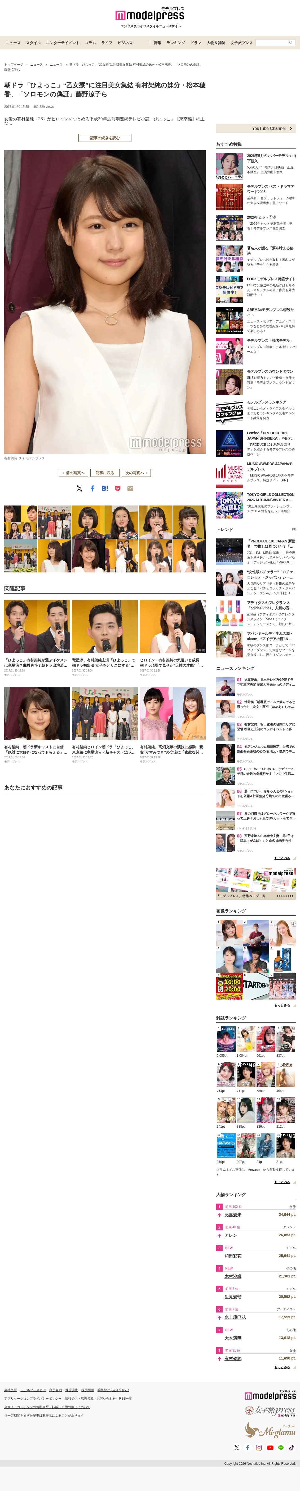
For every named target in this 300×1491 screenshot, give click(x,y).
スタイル (33, 43)
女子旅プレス (242, 43)
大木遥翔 (232, 1338)
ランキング (175, 43)
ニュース (13, 43)
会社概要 (10, 1390)
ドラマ (195, 43)
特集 (157, 43)
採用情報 (87, 1390)
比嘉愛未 (232, 1215)
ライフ (106, 43)
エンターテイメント (63, 43)
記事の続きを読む (105, 138)
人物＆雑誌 (216, 43)
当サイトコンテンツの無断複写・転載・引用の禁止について (47, 1407)
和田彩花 (232, 1256)
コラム (90, 43)
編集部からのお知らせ (113, 1390)
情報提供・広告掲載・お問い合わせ (90, 1398)
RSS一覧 (125, 1398)
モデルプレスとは (33, 1390)
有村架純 (232, 1358)
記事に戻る (105, 473)
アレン (230, 1235)
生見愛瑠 (232, 1297)
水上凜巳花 (235, 1317)
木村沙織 (232, 1276)
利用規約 (55, 1390)
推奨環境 (71, 1390)
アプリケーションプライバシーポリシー (32, 1398)
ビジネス (125, 43)
